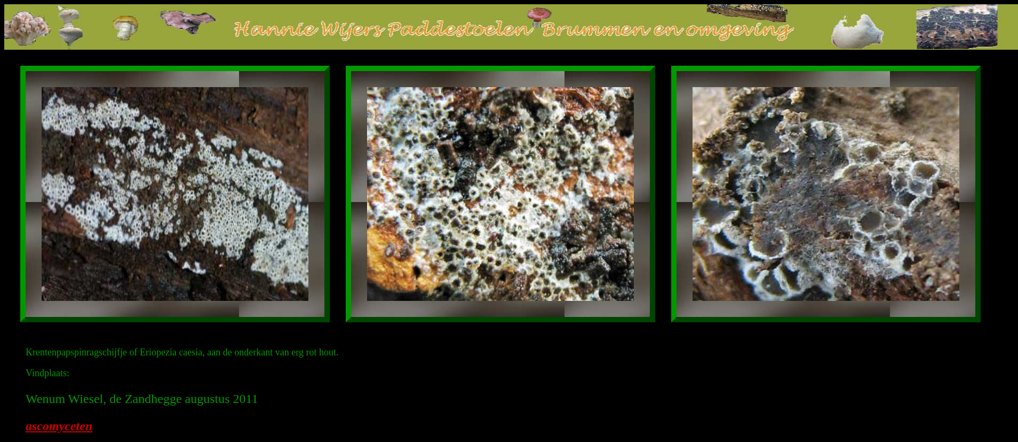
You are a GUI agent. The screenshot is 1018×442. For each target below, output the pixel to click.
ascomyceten (59, 426)
